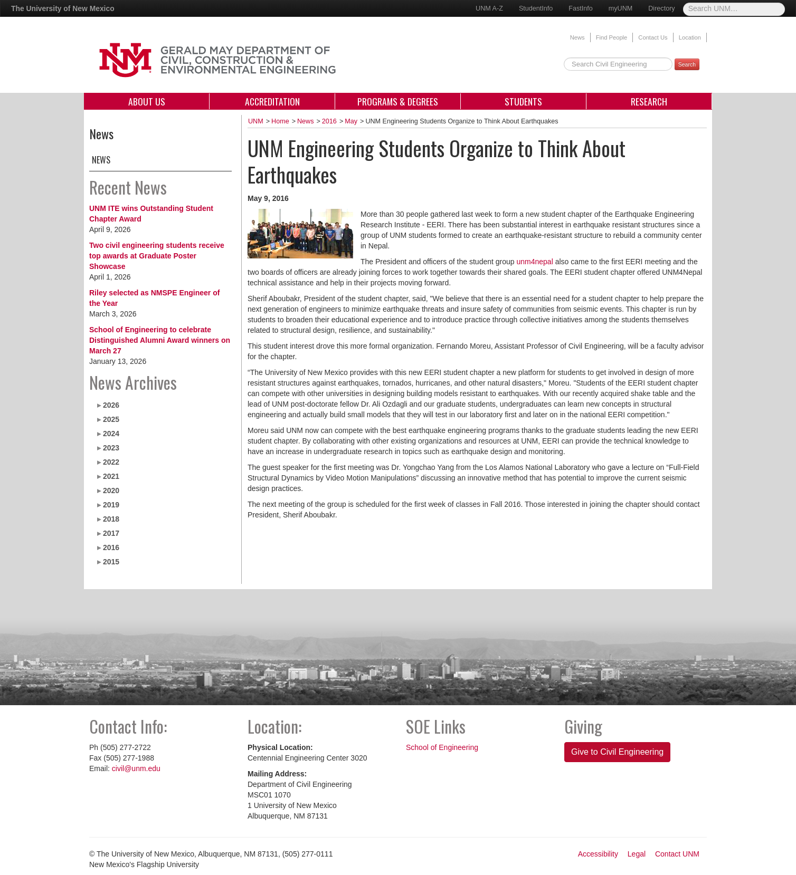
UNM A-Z (489, 8)
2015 (111, 561)
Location (690, 37)
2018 (111, 519)
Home (280, 121)
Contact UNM (677, 854)
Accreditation (272, 101)
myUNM (620, 8)
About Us (146, 101)
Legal (637, 854)
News (577, 37)
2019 (111, 505)
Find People (612, 37)
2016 (111, 547)
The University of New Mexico (63, 8)
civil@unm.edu (136, 768)
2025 (111, 419)
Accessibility (598, 854)
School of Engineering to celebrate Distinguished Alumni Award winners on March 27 (159, 340)
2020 (111, 490)
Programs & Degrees (397, 101)
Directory (661, 8)
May (351, 121)
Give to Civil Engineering (617, 751)
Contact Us (652, 37)
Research (649, 101)
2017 (111, 533)
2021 (111, 476)
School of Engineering (442, 747)
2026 (111, 405)
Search (687, 64)
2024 (111, 433)
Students (523, 101)
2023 (111, 448)
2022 (111, 462)
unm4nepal (534, 261)
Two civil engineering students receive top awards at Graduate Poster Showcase (156, 256)
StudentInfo (536, 8)
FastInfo (580, 8)
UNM (255, 121)
